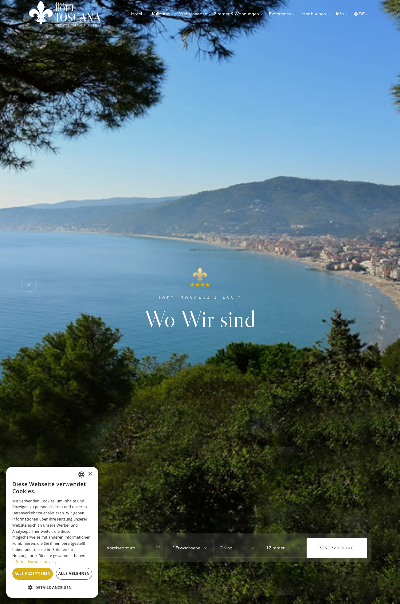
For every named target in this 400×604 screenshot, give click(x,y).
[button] (52, 588)
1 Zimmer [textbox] (275, 548)
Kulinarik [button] (162, 14)
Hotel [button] (138, 14)
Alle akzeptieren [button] (32, 573)
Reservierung (337, 547)
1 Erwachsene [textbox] (186, 548)
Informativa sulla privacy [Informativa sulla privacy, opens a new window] (34, 561)
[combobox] (191, 547)
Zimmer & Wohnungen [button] (238, 14)
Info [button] (341, 14)
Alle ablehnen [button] (74, 573)
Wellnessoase (193, 14)
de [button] (361, 14)
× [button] (90, 474)
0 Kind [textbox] (226, 548)
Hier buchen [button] (315, 14)
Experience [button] (282, 14)
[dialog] (52, 532)
